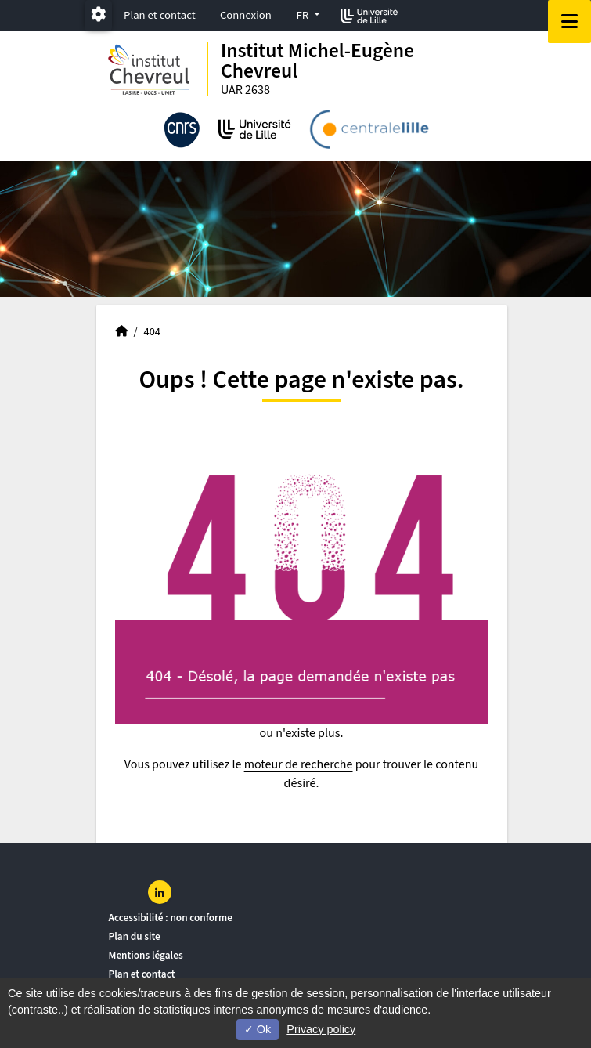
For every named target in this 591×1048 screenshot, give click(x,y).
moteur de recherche (298, 764)
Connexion (246, 15)
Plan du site (134, 936)
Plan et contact (160, 15)
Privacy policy (320, 1029)
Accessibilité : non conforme (170, 917)
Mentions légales (146, 955)
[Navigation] (569, 21)
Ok (257, 1029)
